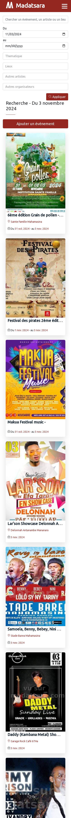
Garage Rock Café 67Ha (23, 741)
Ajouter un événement (35, 124)
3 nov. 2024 (41, 228)
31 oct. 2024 (22, 228)
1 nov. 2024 (21, 330)
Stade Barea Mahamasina (24, 635)
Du (5, 28)
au (4, 40)
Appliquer (57, 96)
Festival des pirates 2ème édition (36, 320)
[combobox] (35, 56)
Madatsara (25, 6)
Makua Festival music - (27, 422)
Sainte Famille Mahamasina (25, 221)
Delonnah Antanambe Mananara (28, 530)
